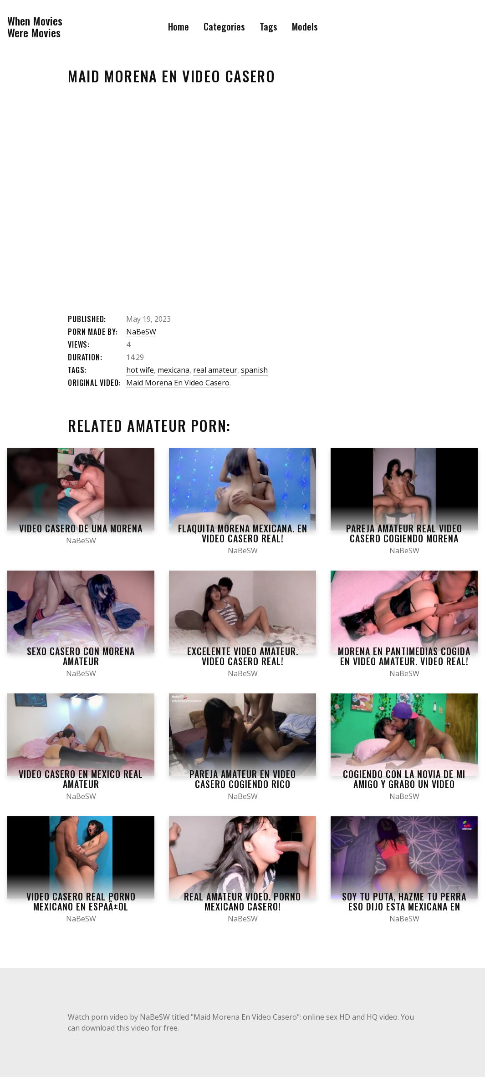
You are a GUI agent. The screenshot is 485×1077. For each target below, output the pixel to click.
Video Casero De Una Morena (81, 528)
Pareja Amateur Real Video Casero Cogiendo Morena (404, 533)
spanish (254, 370)
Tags (268, 26)
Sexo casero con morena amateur (81, 656)
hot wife (140, 370)
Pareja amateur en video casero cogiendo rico (242, 779)
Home (178, 26)
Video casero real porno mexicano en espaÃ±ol (81, 901)
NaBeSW (141, 332)
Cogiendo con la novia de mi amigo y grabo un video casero (404, 784)
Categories (224, 26)
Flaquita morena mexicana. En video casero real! (242, 533)
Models (305, 26)
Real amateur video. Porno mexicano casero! (242, 901)
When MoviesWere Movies (34, 27)
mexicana (173, 370)
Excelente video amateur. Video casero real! (242, 656)
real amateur (215, 370)
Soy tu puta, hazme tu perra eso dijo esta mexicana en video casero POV (404, 906)
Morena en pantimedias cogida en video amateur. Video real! (404, 656)
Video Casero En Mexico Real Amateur (81, 779)
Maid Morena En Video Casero (178, 383)
